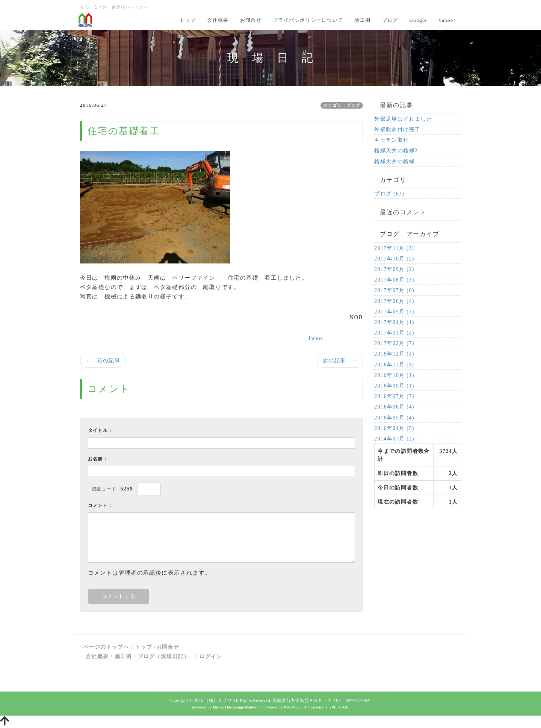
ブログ (390, 20)
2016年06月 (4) (394, 407)
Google (418, 20)
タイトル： (100, 430)
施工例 (362, 20)
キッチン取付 (391, 140)
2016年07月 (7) (394, 396)
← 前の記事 (103, 360)
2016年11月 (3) (394, 365)
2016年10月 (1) (394, 375)
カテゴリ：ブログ (341, 105)
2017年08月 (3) (394, 280)
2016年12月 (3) (394, 354)
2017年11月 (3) (394, 248)
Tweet (315, 338)
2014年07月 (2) (394, 439)
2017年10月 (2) (394, 259)
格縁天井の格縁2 (396, 150)
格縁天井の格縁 (394, 161)
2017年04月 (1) (394, 322)
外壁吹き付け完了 (397, 129)
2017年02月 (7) (394, 343)
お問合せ (251, 20)
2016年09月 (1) (394, 386)
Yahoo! (446, 20)
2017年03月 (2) (394, 333)
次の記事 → (340, 360)
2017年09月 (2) (394, 269)
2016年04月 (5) (394, 428)
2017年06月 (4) (394, 301)
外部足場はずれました (403, 119)
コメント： (100, 505)
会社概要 (218, 20)
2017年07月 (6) (394, 290)
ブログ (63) (389, 194)
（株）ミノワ (217, 700)
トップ (188, 20)
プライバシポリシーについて (308, 20)
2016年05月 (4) (394, 418)
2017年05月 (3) (394, 312)
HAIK (344, 707)
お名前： (98, 459)
